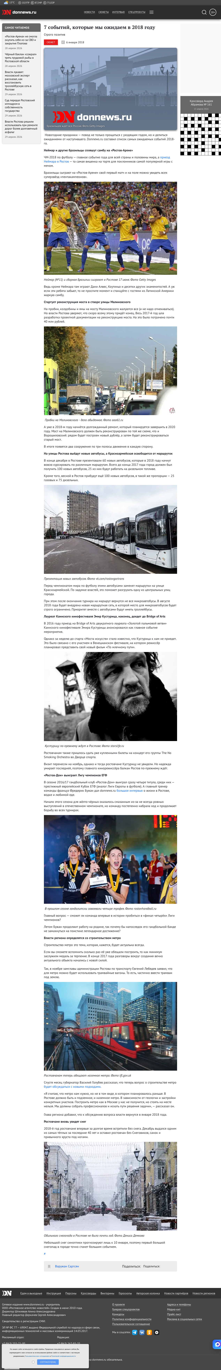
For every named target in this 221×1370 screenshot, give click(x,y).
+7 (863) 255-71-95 (13, 1343)
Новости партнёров (176, 1293)
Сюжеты (103, 12)
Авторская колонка (148, 1293)
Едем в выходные (31, 1293)
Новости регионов (204, 1293)
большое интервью (130, 791)
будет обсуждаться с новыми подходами (72, 1087)
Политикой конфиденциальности (63, 1356)
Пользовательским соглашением (37, 1356)
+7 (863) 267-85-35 (68, 1343)
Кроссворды (88, 1293)
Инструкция (54, 1293)
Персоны (71, 1293)
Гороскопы (125, 1293)
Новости (89, 12)
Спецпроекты (136, 12)
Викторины (107, 1293)
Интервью (118, 12)
